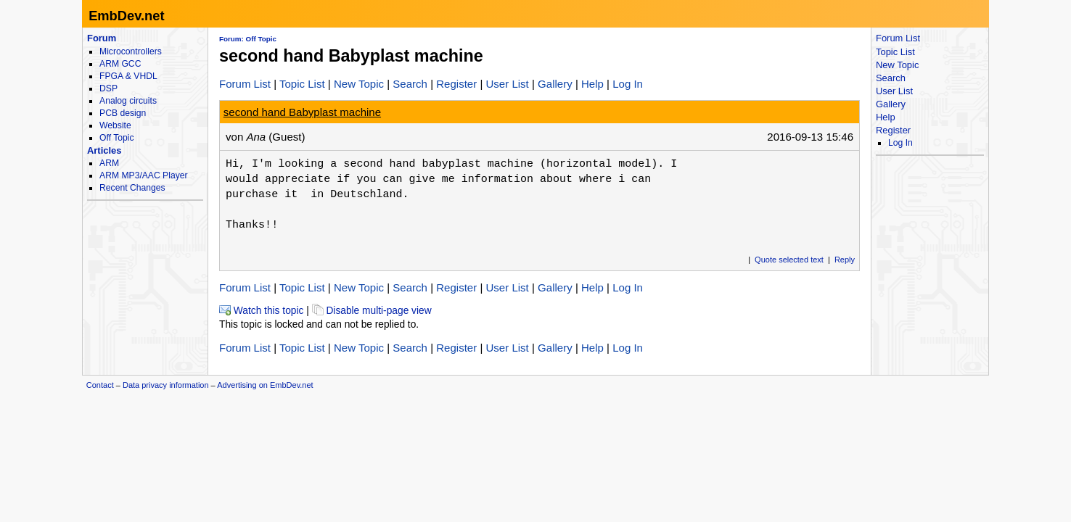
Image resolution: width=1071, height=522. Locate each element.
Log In (627, 84)
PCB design (122, 113)
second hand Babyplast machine (302, 112)
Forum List (245, 84)
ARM (109, 163)
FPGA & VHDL (128, 76)
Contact (100, 385)
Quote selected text (789, 259)
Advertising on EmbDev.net (265, 385)
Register (456, 84)
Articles (104, 150)
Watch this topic (261, 310)
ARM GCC (120, 64)
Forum (101, 38)
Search (410, 84)
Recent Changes (132, 188)
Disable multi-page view (372, 310)
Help (592, 84)
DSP (108, 88)
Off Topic (116, 138)
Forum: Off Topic (247, 39)
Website (115, 125)
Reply (844, 259)
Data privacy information (166, 385)
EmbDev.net (126, 15)
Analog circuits (128, 101)
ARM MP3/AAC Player (143, 175)
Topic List (302, 84)
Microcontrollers (130, 51)
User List (506, 84)
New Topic (359, 84)
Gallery (555, 84)
